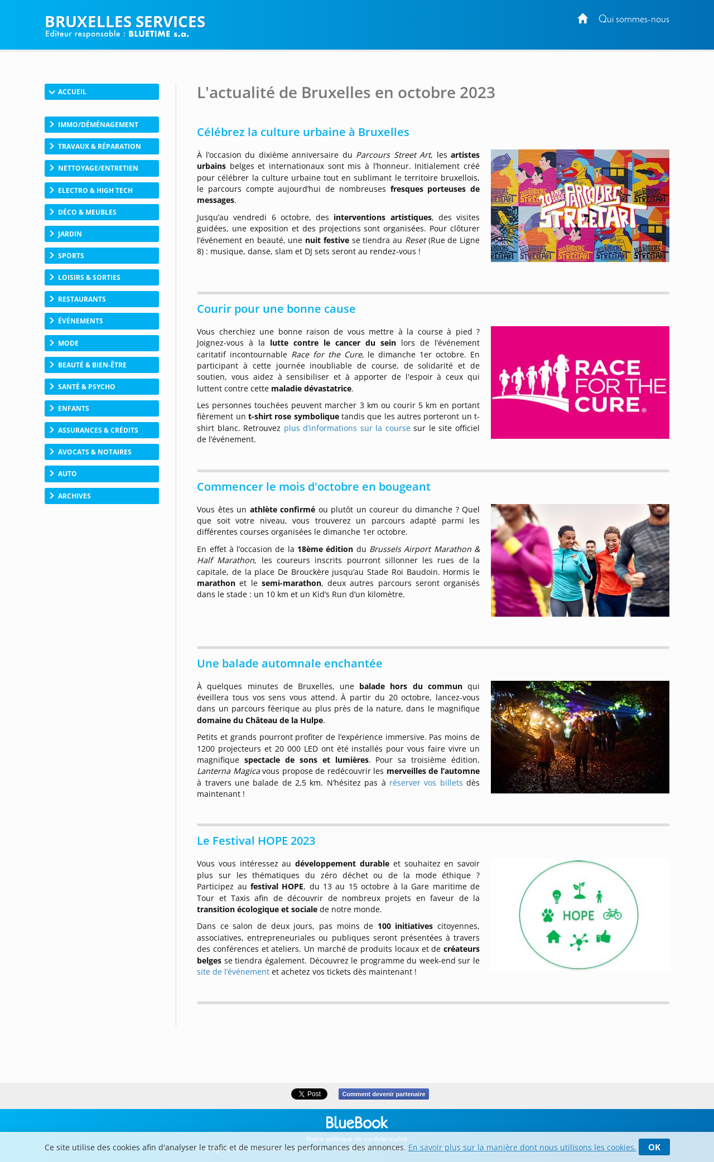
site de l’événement (233, 971)
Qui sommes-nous (634, 19)
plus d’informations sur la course (347, 428)
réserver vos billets (426, 782)
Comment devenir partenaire (383, 1094)
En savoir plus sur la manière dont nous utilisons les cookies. (522, 1147)
